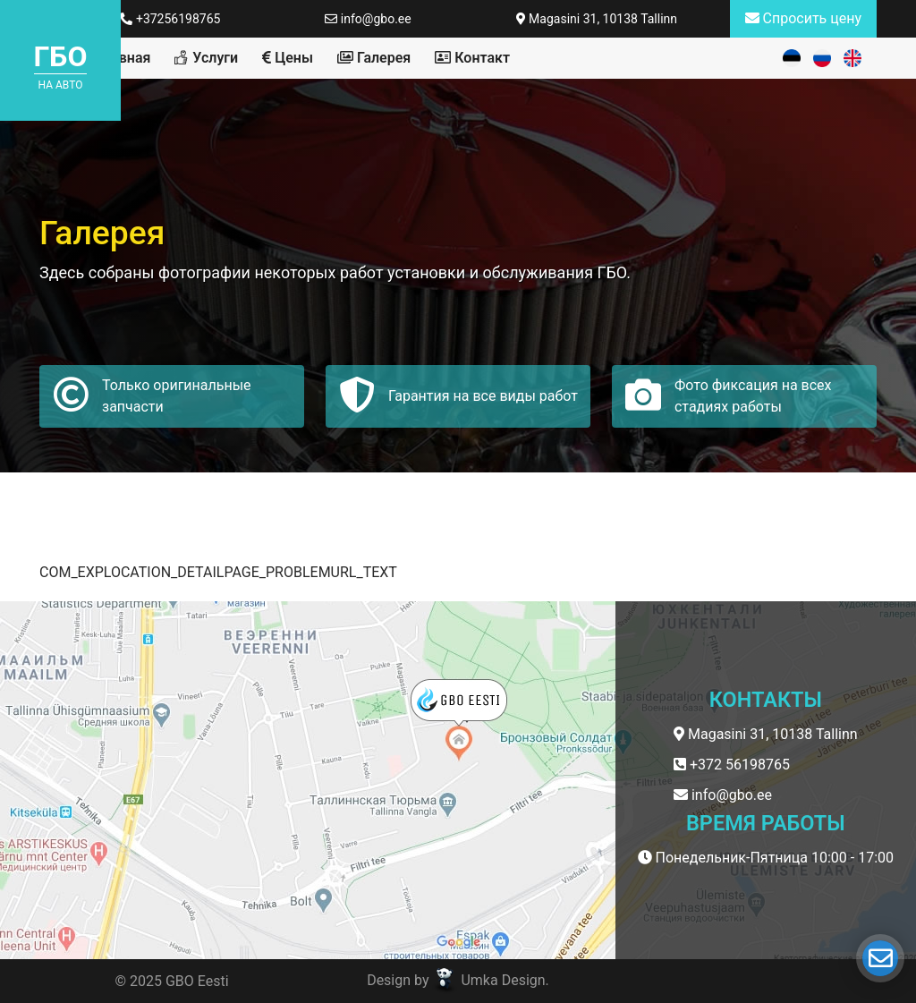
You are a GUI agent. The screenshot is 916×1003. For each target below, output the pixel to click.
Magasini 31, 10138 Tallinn (596, 19)
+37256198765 (170, 19)
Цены (287, 57)
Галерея (374, 57)
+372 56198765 (732, 764)
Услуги (206, 57)
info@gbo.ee (368, 19)
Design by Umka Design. (458, 980)
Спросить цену (803, 18)
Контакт (472, 57)
